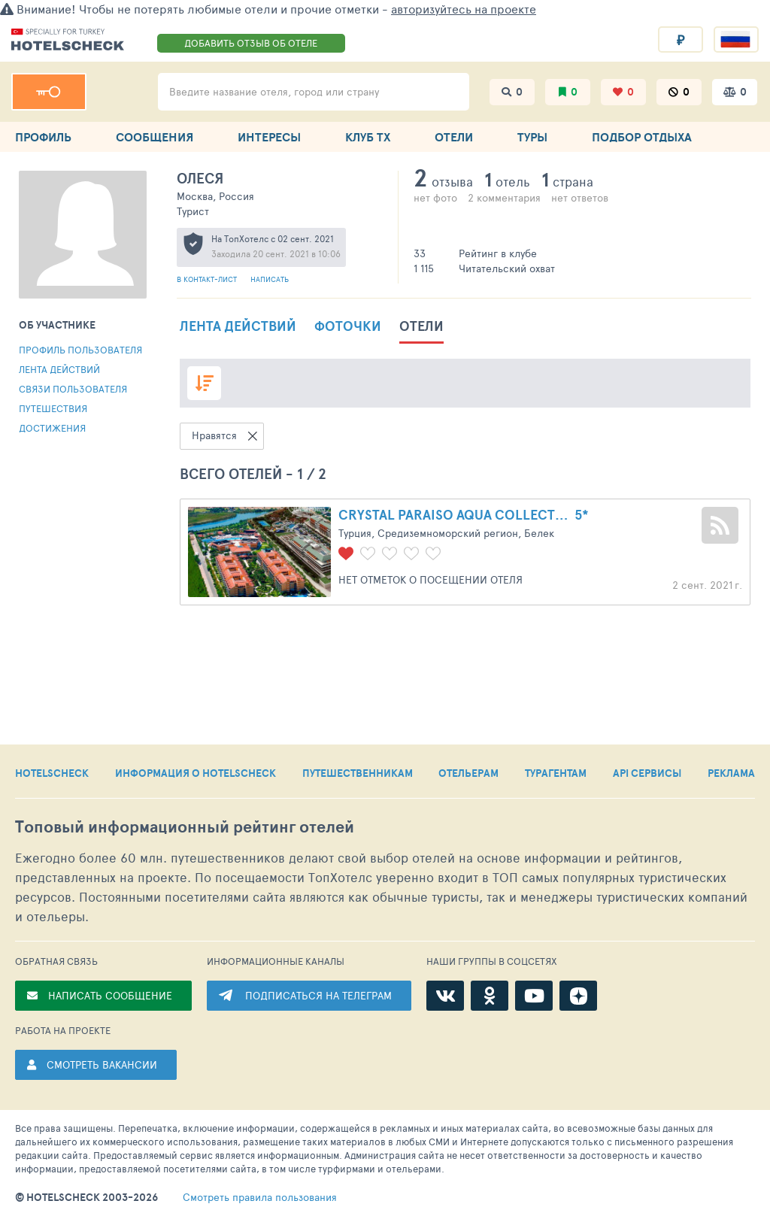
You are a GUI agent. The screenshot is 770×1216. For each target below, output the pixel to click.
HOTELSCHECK (52, 773)
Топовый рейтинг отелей (184, 826)
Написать (269, 279)
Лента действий (59, 369)
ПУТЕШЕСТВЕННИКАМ (357, 773)
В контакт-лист (208, 279)
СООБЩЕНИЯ (154, 137)
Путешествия (53, 408)
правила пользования (260, 1197)
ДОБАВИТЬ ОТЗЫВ (250, 43)
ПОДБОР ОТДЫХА (642, 137)
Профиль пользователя (80, 349)
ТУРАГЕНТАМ (556, 773)
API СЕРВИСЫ (647, 773)
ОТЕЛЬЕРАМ (468, 773)
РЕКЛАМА (731, 773)
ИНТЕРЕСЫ (269, 137)
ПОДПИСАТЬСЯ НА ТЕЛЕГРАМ (318, 995)
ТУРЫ (532, 137)
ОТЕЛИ (454, 137)
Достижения (52, 428)
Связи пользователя (73, 389)
